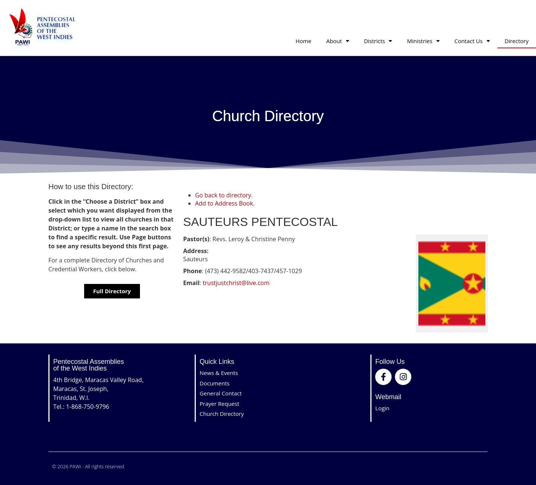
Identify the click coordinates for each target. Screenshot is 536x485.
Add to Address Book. (225, 203)
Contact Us (472, 41)
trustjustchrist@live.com (235, 283)
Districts (378, 41)
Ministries (423, 41)
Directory (517, 41)
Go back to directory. (224, 195)
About (337, 41)
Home (303, 41)
